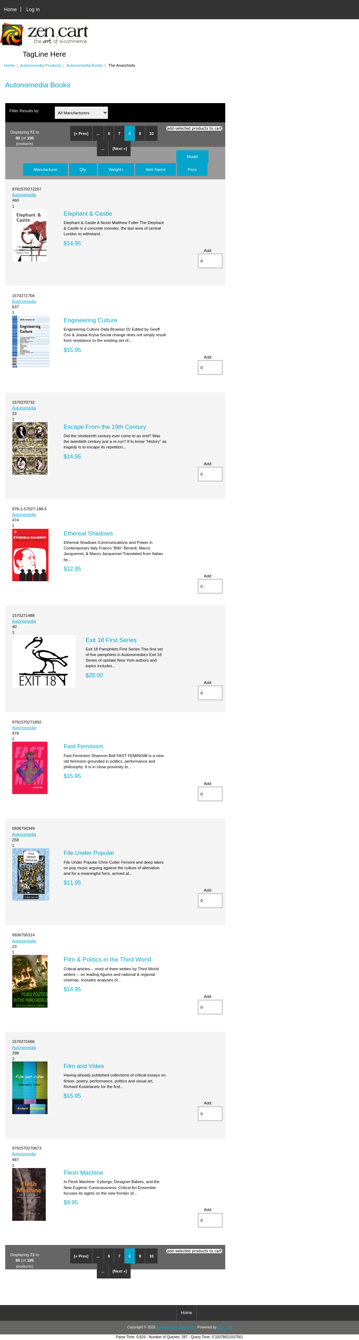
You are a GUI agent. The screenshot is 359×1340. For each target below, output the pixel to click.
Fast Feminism (83, 746)
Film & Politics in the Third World (107, 959)
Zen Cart (225, 1327)
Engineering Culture (90, 320)
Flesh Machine (83, 1172)
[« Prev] (81, 133)
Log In (33, 9)
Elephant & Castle (88, 213)
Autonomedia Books (84, 65)
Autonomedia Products (40, 65)
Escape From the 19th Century (105, 426)
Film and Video (84, 1065)
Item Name (156, 169)
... (98, 133)
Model (192, 156)
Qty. (83, 169)
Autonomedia (24, 194)
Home (10, 9)
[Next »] (119, 148)
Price (192, 169)
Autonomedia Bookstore (175, 1327)
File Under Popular (89, 852)
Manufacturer (45, 169)
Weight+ (116, 169)
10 (151, 133)
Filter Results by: (24, 110)
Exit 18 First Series (111, 639)
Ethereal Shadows (88, 533)
